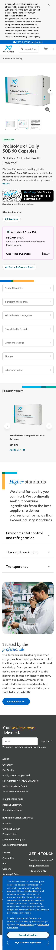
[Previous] (7, 426)
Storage (9, 356)
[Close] (48, 4)
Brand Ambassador (12, 810)
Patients (6, 823)
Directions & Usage (14, 342)
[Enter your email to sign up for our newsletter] (20, 741)
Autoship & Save (10, 874)
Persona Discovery (12, 804)
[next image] (50, 91)
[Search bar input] (30, 49)
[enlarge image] (47, 110)
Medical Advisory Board (14, 786)
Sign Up (46, 741)
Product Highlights (14, 288)
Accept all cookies (28, 935)
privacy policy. (38, 747)
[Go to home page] (8, 51)
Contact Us (8, 858)
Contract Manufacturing (14, 844)
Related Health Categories (18, 315)
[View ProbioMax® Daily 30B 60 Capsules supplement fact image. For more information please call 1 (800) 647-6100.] (35, 124)
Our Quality (15, 701)
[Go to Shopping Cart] (46, 49)
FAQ (4, 863)
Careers (6, 868)
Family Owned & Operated (16, 775)
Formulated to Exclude (16, 328)
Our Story (7, 764)
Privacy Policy (27, 924)
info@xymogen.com (14, 18)
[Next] (49, 426)
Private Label (9, 834)
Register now (13, 245)
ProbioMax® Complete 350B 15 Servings (27, 437)
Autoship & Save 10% (21, 232)
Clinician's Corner (11, 828)
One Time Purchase (18, 253)
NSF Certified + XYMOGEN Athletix (20, 780)
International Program (13, 839)
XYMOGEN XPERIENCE (15, 791)
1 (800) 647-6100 (38, 870)
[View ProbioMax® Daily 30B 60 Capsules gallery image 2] (23, 124)
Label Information (14, 369)
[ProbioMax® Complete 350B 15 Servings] (28, 416)
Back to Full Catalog (12, 58)
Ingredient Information (16, 301)
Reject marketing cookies (28, 942)
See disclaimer (10, 204)
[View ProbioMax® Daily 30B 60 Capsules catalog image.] (10, 124)
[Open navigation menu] (53, 49)
